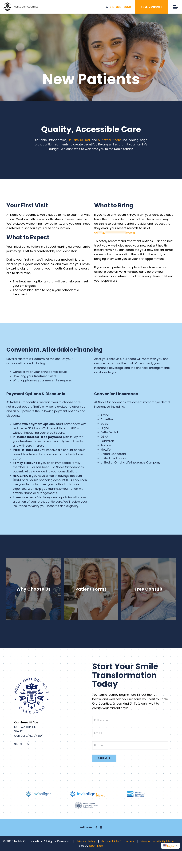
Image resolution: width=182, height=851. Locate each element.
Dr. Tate (73, 140)
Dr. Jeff (85, 140)
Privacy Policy (86, 841)
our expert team (109, 140)
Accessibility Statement (118, 841)
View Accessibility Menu (157, 841)
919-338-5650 (118, 7)
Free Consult (152, 6)
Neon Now (96, 846)
